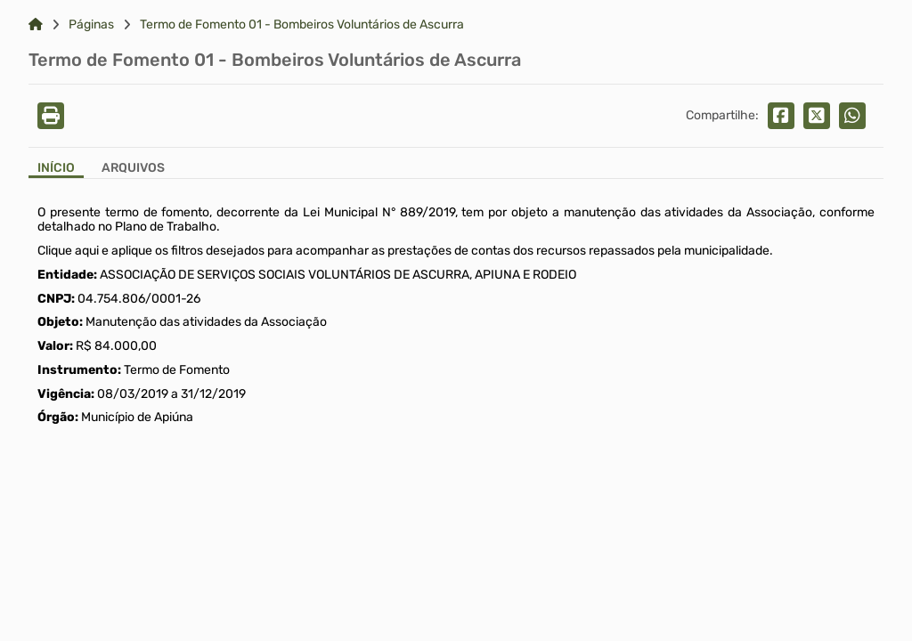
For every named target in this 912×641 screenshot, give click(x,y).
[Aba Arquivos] (133, 169)
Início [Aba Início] (56, 168)
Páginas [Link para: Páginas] (91, 25)
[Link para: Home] (35, 25)
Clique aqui (68, 250)
